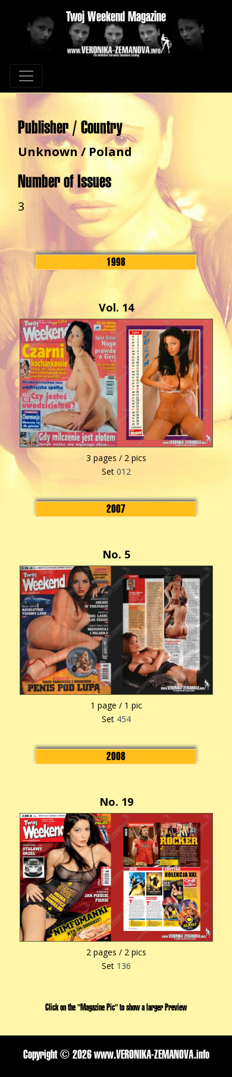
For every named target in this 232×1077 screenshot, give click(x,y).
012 (124, 471)
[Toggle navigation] (26, 76)
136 (124, 965)
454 (124, 719)
